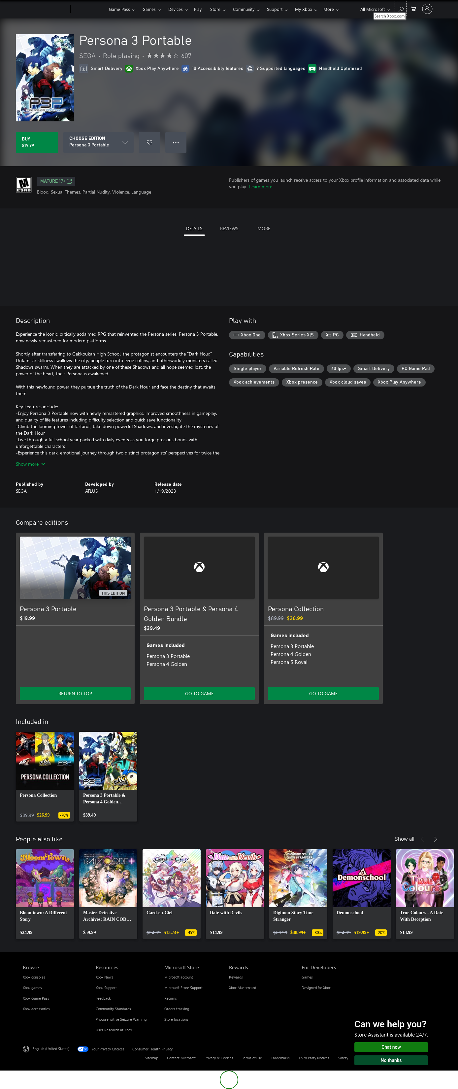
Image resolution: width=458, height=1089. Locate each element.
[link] (45, 777)
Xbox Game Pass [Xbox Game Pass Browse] (36, 998)
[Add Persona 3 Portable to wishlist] (149, 142)
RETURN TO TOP (75, 693)
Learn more (260, 186)
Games (149, 9)
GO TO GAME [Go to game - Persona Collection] (323, 693)
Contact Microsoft (181, 1058)
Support (274, 9)
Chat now (391, 1047)
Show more (30, 464)
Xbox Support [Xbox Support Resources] (106, 987)
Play (198, 9)
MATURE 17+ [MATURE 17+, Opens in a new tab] (56, 181)
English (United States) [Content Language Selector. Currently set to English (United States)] (51, 1048)
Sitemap (151, 1058)
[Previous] (422, 839)
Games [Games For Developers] (307, 977)
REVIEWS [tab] (229, 228)
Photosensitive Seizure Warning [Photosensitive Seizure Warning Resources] (121, 1019)
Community (243, 9)
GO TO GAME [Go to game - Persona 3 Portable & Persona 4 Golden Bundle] (199, 693)
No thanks (391, 1060)
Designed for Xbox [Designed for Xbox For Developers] (316, 987)
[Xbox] (89, 9)
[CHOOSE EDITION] (98, 142)
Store (215, 9)
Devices (175, 9)
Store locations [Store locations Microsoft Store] (176, 1019)
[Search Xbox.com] (401, 8)
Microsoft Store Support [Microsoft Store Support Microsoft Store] (183, 987)
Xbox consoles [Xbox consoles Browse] (34, 977)
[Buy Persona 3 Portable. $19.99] (37, 142)
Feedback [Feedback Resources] (103, 998)
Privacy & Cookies (219, 1058)
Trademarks (280, 1058)
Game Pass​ (119, 9)
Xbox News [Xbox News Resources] (104, 977)
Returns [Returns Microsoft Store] (170, 998)
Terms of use (252, 1058)
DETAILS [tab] (194, 228)
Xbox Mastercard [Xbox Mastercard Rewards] (242, 987)
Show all (404, 838)
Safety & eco (348, 1058)
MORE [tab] (263, 228)
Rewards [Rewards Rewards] (236, 977)
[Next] (435, 839)
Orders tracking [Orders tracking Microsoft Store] (176, 1009)
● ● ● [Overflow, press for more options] (176, 142)
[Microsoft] (45, 9)
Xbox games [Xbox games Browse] (32, 987)
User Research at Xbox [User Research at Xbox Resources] (114, 1030)
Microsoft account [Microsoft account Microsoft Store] (178, 977)
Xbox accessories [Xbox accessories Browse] (36, 1009)
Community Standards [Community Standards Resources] (113, 1009)
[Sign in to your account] (427, 9)
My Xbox (303, 9)
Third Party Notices (314, 1058)
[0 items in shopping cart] (413, 8)
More (328, 9)
